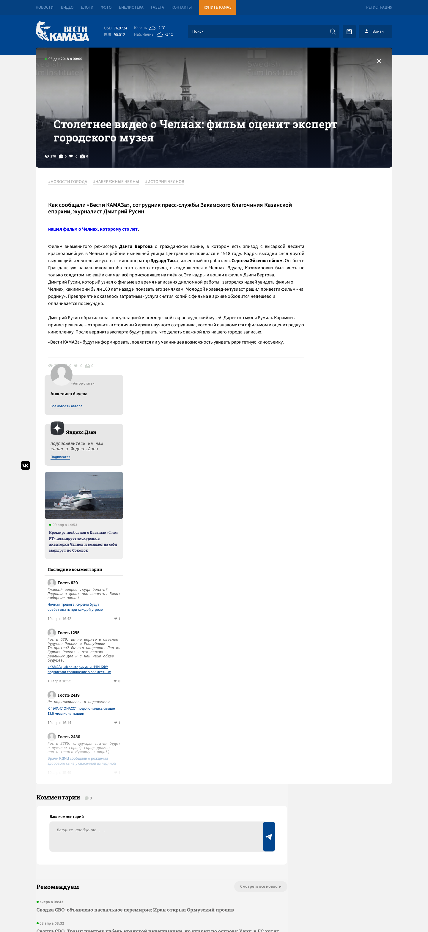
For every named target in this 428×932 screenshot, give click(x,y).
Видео (67, 7)
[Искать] (332, 31)
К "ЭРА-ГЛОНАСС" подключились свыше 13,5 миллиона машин (341, 507)
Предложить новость (333, 707)
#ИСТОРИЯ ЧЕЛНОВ (167, 196)
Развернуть (214, 892)
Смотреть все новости (232, 687)
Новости (45, 7)
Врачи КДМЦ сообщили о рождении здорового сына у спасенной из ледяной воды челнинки (342, 557)
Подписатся (320, 253)
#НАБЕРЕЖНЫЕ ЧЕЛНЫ (118, 196)
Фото (106, 7)
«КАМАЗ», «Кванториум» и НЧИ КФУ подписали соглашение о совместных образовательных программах (339, 466)
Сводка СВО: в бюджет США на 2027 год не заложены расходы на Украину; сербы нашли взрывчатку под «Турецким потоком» (143, 795)
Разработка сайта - (369, 915)
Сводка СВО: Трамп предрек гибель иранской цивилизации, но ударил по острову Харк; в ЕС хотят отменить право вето (146, 735)
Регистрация (379, 7)
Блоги (87, 7)
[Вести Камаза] (62, 31)
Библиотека (131, 7)
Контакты (181, 7)
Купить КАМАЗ (218, 7)
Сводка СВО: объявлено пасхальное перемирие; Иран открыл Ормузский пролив (134, 710)
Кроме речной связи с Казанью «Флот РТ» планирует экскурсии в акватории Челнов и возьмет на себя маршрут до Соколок (343, 337)
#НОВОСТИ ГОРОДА (70, 196)
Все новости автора (326, 202)
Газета (157, 7)
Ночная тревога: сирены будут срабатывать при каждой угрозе (335, 403)
